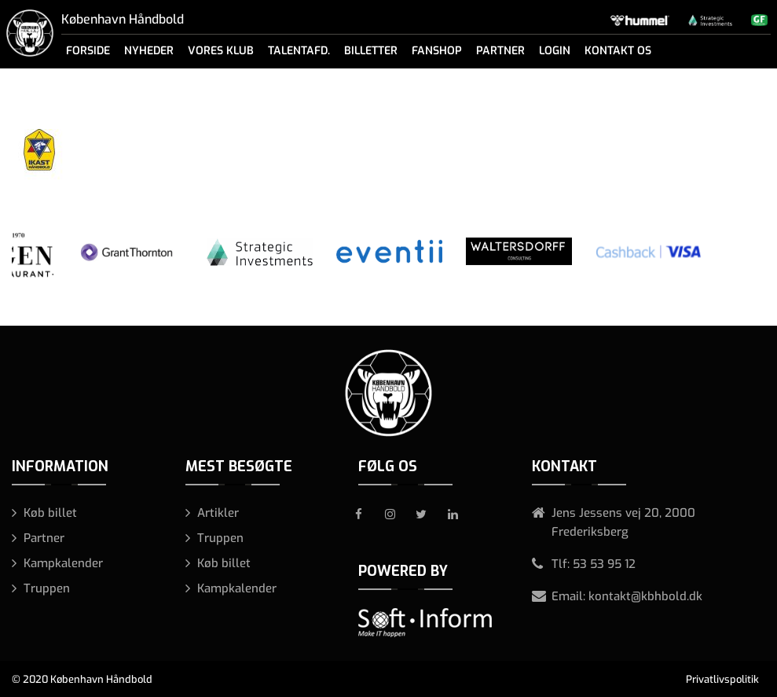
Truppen (47, 588)
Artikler (218, 513)
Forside (88, 50)
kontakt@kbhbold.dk (645, 596)
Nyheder (149, 50)
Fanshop (437, 50)
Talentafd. (299, 50)
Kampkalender (63, 563)
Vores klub (221, 50)
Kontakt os (618, 50)
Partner (500, 50)
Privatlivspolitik (722, 679)
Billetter (371, 50)
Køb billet (50, 513)
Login (554, 50)
